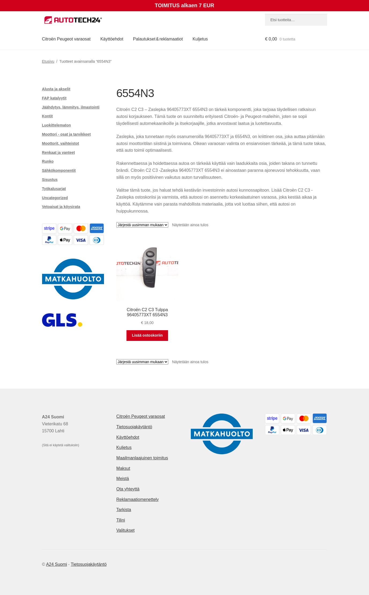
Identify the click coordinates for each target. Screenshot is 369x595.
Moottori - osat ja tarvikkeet (66, 134)
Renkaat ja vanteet (58, 152)
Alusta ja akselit (56, 89)
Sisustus (50, 179)
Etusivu (48, 61)
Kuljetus (200, 39)
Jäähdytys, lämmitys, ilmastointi (71, 107)
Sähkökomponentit (59, 170)
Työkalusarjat (54, 189)
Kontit (47, 116)
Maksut (123, 468)
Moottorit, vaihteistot (60, 143)
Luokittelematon (56, 125)
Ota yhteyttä (127, 489)
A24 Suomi (56, 564)
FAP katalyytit (54, 98)
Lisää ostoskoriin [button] (147, 335)
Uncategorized (55, 198)
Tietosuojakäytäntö (134, 427)
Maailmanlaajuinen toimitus (142, 458)
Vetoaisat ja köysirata (61, 206)
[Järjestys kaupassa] (142, 225)
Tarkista (123, 509)
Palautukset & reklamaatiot (158, 39)
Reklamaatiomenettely (137, 499)
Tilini (120, 520)
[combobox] (296, 20)
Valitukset (125, 530)
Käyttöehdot (111, 39)
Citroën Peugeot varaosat (66, 39)
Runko (48, 161)
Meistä (122, 478)
